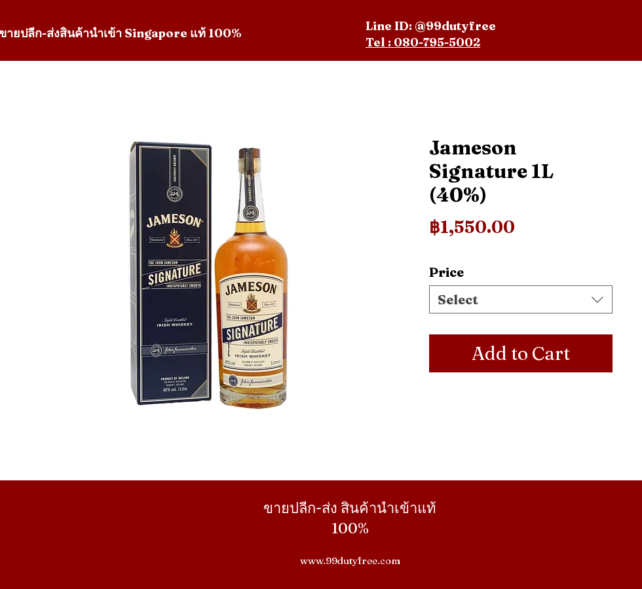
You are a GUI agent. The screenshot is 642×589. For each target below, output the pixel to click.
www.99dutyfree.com (350, 560)
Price (446, 272)
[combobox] (521, 299)
